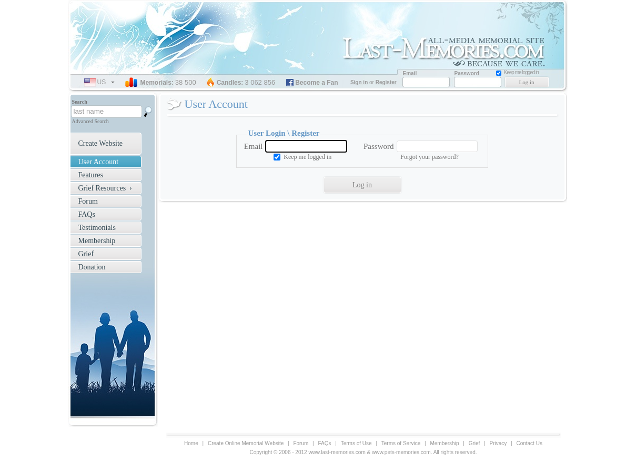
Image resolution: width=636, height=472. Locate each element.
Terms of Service (400, 443)
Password (379, 146)
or (374, 82)
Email (253, 146)
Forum (88, 201)
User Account (98, 162)
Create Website (100, 143)
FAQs (86, 214)
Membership (97, 241)
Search (79, 102)
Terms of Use (356, 443)
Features (90, 175)
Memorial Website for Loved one (447, 50)
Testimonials (97, 228)
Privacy (498, 443)
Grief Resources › (105, 188)
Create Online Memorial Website (246, 443)
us (106, 82)
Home (191, 443)
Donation (92, 267)
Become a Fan (316, 82)
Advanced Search (90, 121)
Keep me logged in (307, 156)
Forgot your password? (429, 156)
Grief (86, 254)
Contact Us (529, 443)
